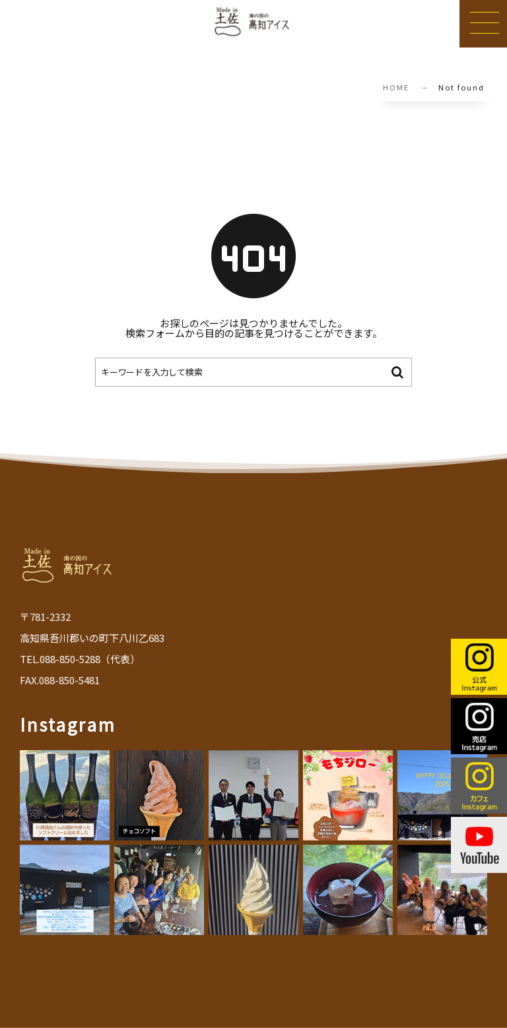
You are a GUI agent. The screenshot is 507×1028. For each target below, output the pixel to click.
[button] (483, 24)
